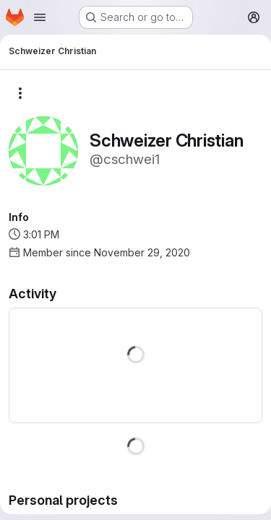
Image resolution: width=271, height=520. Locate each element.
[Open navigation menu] (39, 17)
